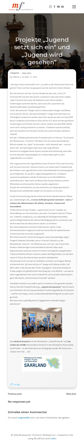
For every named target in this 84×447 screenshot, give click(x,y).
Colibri (53, 438)
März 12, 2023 (31, 77)
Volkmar (16, 77)
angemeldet (24, 417)
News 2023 (26, 73)
